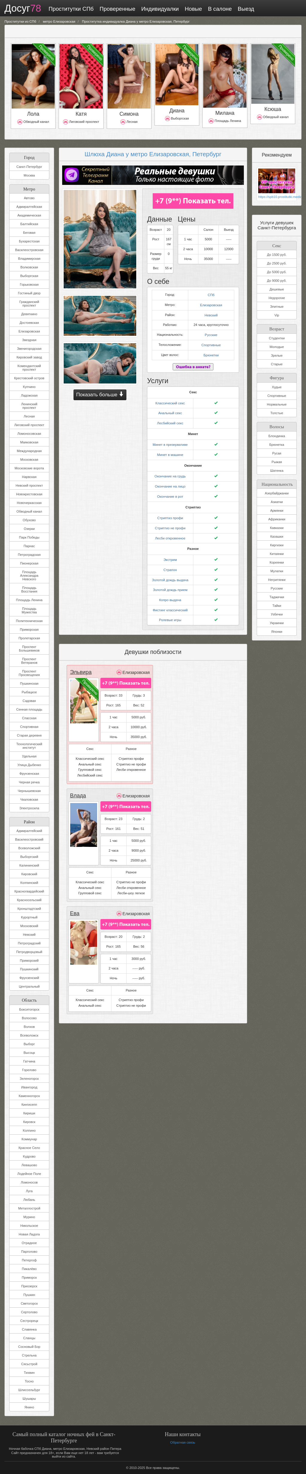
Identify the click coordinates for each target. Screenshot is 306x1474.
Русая (276, 452)
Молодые (277, 346)
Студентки (277, 338)
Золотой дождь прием (170, 583)
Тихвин (29, 1372)
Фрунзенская (29, 773)
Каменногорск (29, 1096)
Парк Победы (29, 537)
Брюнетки (211, 353)
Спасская (29, 718)
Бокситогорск (29, 1009)
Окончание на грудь (170, 472)
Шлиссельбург (29, 1390)
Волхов (29, 1026)
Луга (29, 1191)
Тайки (276, 605)
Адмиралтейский (29, 831)
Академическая (29, 215)
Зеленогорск (29, 1078)
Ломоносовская (29, 433)
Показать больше (100, 394)
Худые (277, 386)
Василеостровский (29, 839)
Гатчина (29, 1061)
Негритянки (276, 579)
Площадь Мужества (29, 610)
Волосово (29, 1018)
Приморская (29, 629)
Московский (29, 926)
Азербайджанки (277, 492)
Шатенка (276, 470)
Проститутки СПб (70, 9)
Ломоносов (29, 1182)
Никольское (29, 1225)
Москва (29, 175)
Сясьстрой (29, 1364)
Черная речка (29, 782)
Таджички (277, 596)
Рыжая (277, 461)
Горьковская (29, 284)
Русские (211, 333)
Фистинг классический (170, 603)
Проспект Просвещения (29, 673)
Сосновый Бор (29, 1346)
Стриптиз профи (170, 513)
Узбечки (277, 613)
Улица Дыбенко (29, 765)
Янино (29, 1407)
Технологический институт (29, 745)
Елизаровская (29, 331)
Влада (77, 788)
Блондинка (276, 435)
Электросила (29, 808)
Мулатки (276, 570)
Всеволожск (29, 1035)
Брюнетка (276, 444)
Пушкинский (29, 969)
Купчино (29, 387)
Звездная (29, 340)
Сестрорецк (29, 1321)
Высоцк (29, 1052)
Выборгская (29, 276)
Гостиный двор (29, 293)
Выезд (245, 9)
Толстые (276, 412)
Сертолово (29, 1312)
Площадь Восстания (29, 589)
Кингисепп (29, 1104)
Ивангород (29, 1087)
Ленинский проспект (29, 405)
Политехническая (29, 621)
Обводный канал (29, 511)
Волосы (277, 425)
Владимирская (29, 258)
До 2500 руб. (277, 263)
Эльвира (80, 665)
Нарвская (29, 477)
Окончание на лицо (170, 482)
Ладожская (29, 395)
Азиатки (277, 501)
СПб (211, 294)
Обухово (29, 520)
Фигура (276, 376)
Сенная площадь (29, 709)
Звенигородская (29, 348)
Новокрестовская (29, 494)
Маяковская (29, 442)
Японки (276, 631)
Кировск (29, 1122)
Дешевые (277, 289)
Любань (29, 1199)
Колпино (29, 1130)
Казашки (276, 536)
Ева (74, 906)
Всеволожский (29, 848)
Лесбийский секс (170, 420)
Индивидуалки (159, 9)
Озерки (29, 528)
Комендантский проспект (29, 367)
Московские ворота (29, 468)
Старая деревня (29, 735)
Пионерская (29, 563)
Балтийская (29, 224)
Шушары (29, 1398)
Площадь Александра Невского (29, 575)
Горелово (29, 1070)
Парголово (29, 1251)
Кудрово (29, 1156)
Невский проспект (29, 485)
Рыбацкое (29, 692)
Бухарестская (29, 241)
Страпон (170, 564)
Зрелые (277, 355)
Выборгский (29, 857)
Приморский (29, 960)
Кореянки (277, 562)
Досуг (22, 8)
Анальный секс (170, 410)
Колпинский (29, 882)
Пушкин (29, 1295)
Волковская (29, 267)
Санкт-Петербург (29, 166)
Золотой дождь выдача (170, 574)
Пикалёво (29, 1269)
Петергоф (29, 1260)
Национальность (277, 482)
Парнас (29, 546)
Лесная (29, 416)
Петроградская (29, 554)
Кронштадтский (29, 908)
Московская (29, 459)
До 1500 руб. (277, 254)
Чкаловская (29, 799)
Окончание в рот (170, 492)
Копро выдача (170, 593)
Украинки (277, 622)
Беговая (29, 232)
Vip (276, 315)
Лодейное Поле (29, 1174)
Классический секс (170, 401)
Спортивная (29, 727)
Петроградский (29, 943)
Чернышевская (29, 791)
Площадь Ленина (29, 600)
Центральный (29, 986)
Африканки (276, 518)
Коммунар (29, 1139)
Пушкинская (29, 683)
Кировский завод (29, 357)
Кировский (29, 874)
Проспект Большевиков (29, 648)
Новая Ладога (29, 1234)
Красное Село (29, 1148)
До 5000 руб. (277, 272)
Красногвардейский (29, 891)
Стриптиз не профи (170, 523)
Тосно (29, 1381)
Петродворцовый (29, 952)
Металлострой (29, 1208)
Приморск (29, 1277)
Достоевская (29, 322)
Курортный (29, 917)
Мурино (29, 1217)
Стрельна (29, 1355)
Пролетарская (29, 638)
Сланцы (29, 1338)
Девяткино (29, 314)
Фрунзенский (29, 978)
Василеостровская (29, 250)
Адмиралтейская (29, 206)
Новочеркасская (29, 503)
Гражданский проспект (29, 303)
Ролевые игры (170, 613)
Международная (29, 451)
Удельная (29, 756)
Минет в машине (170, 451)
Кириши (29, 1113)
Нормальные (277, 404)
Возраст (277, 328)
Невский (29, 934)
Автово (29, 198)
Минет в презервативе (170, 441)
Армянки (276, 510)
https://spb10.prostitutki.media (276, 197)
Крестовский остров (29, 378)
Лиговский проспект (29, 425)
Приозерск (29, 1286)
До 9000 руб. (277, 280)
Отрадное (29, 1243)
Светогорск (29, 1303)
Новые (192, 9)
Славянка (29, 1329)
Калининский (29, 865)
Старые (277, 364)
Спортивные (211, 343)
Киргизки (277, 544)
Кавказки (276, 527)
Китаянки (277, 553)
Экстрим (170, 554)
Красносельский (29, 900)
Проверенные (116, 9)
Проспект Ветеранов (29, 660)
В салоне (219, 9)
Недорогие (277, 298)
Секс (277, 245)
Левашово (29, 1165)
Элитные (277, 306)
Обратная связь (183, 1442)
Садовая (29, 701)
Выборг (29, 1044)
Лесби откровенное (170, 533)
